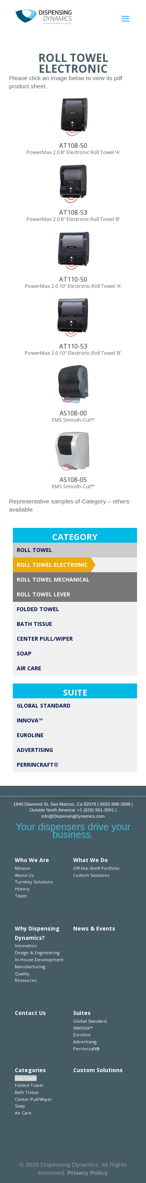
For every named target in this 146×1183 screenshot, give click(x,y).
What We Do (90, 860)
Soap (24, 653)
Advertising (35, 750)
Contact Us (30, 1013)
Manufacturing (30, 966)
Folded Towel (38, 609)
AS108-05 (73, 479)
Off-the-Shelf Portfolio (96, 868)
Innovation (26, 945)
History (22, 889)
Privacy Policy (87, 1172)
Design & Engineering (37, 952)
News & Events (94, 928)
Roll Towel (34, 550)
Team (21, 896)
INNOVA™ (30, 720)
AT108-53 (73, 212)
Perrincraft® (37, 764)
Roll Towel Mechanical (53, 579)
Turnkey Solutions (34, 882)
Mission (22, 868)
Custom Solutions (91, 875)
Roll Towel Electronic (52, 564)
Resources (26, 980)
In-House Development (39, 959)
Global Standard (43, 705)
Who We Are (32, 860)
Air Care (29, 668)
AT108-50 (73, 145)
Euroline (30, 735)
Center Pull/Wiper (45, 638)
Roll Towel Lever (43, 594)
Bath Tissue (34, 623)
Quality (22, 973)
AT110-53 (73, 346)
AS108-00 (73, 413)
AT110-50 (73, 279)
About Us (24, 875)
